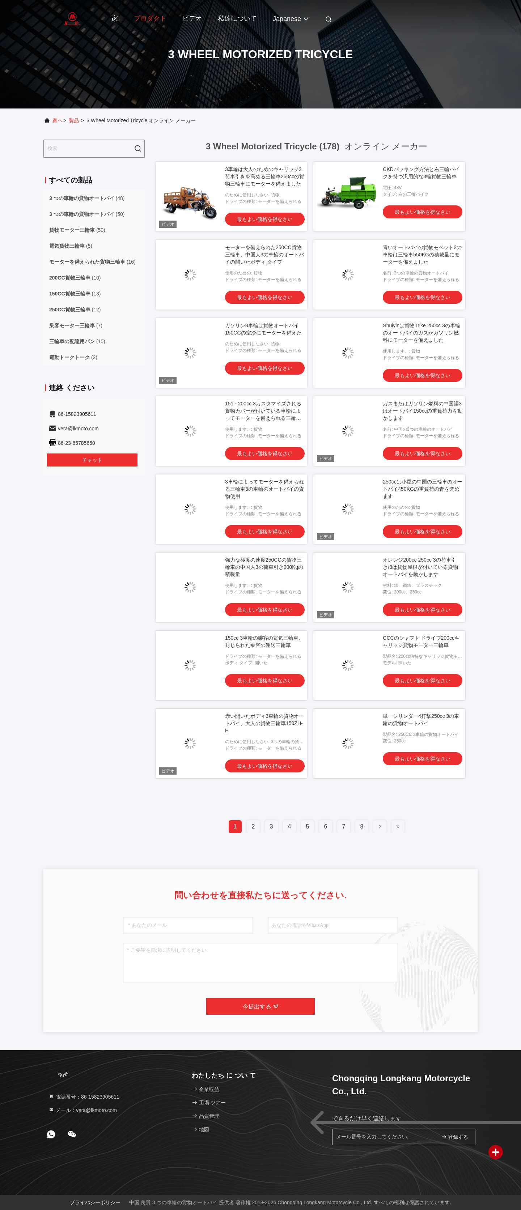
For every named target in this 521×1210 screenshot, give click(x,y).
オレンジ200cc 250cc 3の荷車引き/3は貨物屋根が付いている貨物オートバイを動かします (420, 567)
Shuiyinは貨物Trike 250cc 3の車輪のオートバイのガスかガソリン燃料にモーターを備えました (421, 333)
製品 (74, 120)
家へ (57, 120)
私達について (237, 18)
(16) (92, 262)
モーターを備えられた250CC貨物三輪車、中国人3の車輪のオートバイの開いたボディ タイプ (264, 254)
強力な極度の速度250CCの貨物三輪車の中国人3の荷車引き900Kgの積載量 (264, 567)
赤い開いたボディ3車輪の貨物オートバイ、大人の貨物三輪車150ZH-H (264, 723)
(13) (75, 294)
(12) (75, 309)
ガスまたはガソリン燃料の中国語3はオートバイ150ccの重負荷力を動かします (422, 411)
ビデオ (192, 18)
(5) (70, 246)
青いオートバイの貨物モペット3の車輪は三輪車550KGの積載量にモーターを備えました (422, 254)
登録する (455, 1137)
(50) (86, 214)
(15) (77, 341)
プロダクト (150, 18)
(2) (73, 357)
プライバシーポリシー (95, 1202)
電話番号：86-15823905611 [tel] (83, 1097)
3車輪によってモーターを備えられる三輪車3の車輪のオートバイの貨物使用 (264, 489)
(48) (86, 198)
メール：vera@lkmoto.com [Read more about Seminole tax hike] (82, 1110)
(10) (75, 278)
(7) (75, 325)
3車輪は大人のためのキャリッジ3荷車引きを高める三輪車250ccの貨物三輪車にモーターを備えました (264, 176)
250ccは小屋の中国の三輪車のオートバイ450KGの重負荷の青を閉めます (422, 489)
